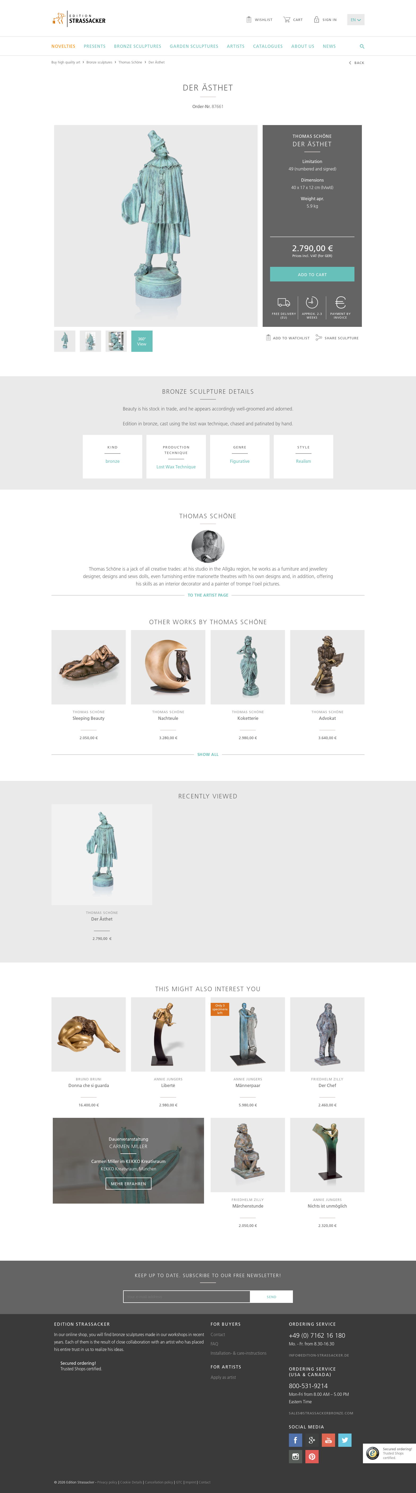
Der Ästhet (156, 62)
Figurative (240, 461)
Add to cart (312, 274)
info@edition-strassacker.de (319, 1355)
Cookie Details (131, 1482)
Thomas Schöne (130, 62)
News (329, 46)
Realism (303, 461)
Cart (293, 20)
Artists (236, 46)
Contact (218, 1334)
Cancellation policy (159, 1482)
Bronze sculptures (137, 46)
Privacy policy (107, 1482)
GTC (179, 1482)
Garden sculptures (194, 46)
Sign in (325, 20)
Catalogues (268, 46)
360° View (141, 341)
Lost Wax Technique (176, 466)
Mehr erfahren (128, 1183)
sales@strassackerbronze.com (321, 1413)
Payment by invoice (340, 307)
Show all (208, 754)
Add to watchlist (287, 338)
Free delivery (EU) (284, 307)
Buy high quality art (65, 62)
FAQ (214, 1343)
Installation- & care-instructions (238, 1353)
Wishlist (259, 20)
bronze (113, 461)
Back (356, 63)
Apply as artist (223, 1377)
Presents (95, 46)
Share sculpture (337, 338)
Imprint (190, 1482)
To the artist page (208, 595)
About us (302, 46)
